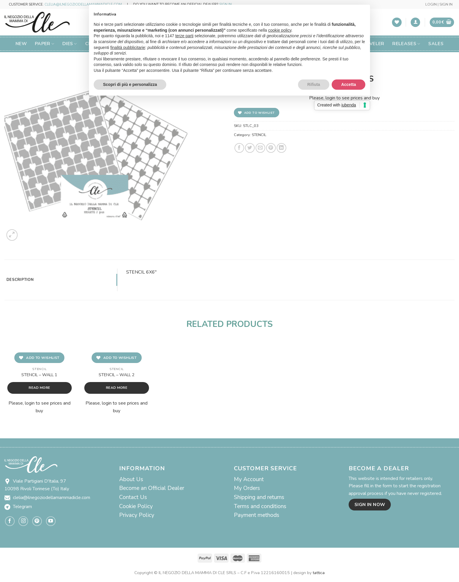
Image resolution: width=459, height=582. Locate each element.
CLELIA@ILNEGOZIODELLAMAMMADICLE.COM (83, 4)
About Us (131, 479)
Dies (69, 43)
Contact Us (133, 497)
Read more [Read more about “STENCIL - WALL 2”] (116, 387)
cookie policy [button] (279, 30)
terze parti (184, 35)
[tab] (60, 280)
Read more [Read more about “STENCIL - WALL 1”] (39, 387)
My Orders (247, 488)
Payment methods (256, 515)
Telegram (22, 506)
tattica (319, 573)
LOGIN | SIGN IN (439, 4)
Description (20, 279)
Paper (44, 43)
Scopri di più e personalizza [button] (130, 84)
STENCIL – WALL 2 (117, 375)
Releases (406, 43)
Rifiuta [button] (313, 84)
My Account (249, 479)
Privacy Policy (136, 515)
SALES (435, 43)
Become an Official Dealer (151, 488)
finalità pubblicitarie (127, 47)
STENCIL (259, 135)
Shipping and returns (259, 497)
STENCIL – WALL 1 (39, 375)
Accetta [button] (348, 84)
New (21, 43)
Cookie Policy (136, 506)
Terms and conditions (260, 506)
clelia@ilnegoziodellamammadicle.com (51, 497)
